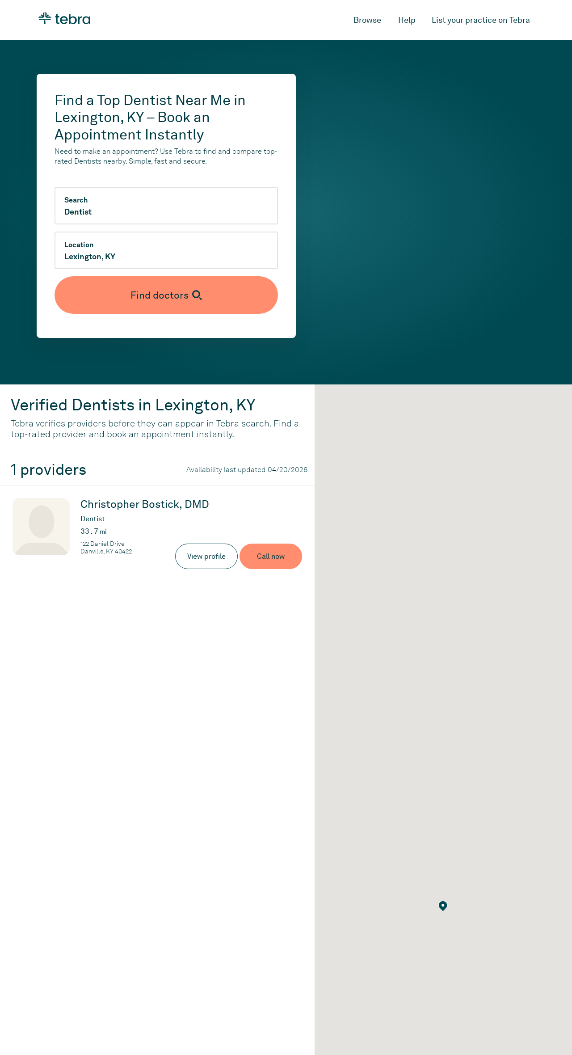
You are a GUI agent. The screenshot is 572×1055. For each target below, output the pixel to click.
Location (78, 245)
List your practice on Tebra (481, 20)
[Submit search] (166, 295)
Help (407, 20)
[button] (443, 906)
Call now (271, 556)
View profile (206, 556)
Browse (367, 20)
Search (76, 200)
